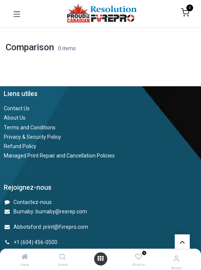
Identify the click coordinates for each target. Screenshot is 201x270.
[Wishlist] (138, 257)
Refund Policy (20, 146)
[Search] (62, 257)
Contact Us (17, 108)
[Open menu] (101, 259)
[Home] (24, 257)
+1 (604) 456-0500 (35, 242)
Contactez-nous (33, 202)
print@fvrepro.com (65, 227)
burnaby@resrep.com (61, 211)
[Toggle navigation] (17, 13)
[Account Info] (176, 258)
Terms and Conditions (30, 127)
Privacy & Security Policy (32, 137)
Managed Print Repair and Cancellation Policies (59, 156)
